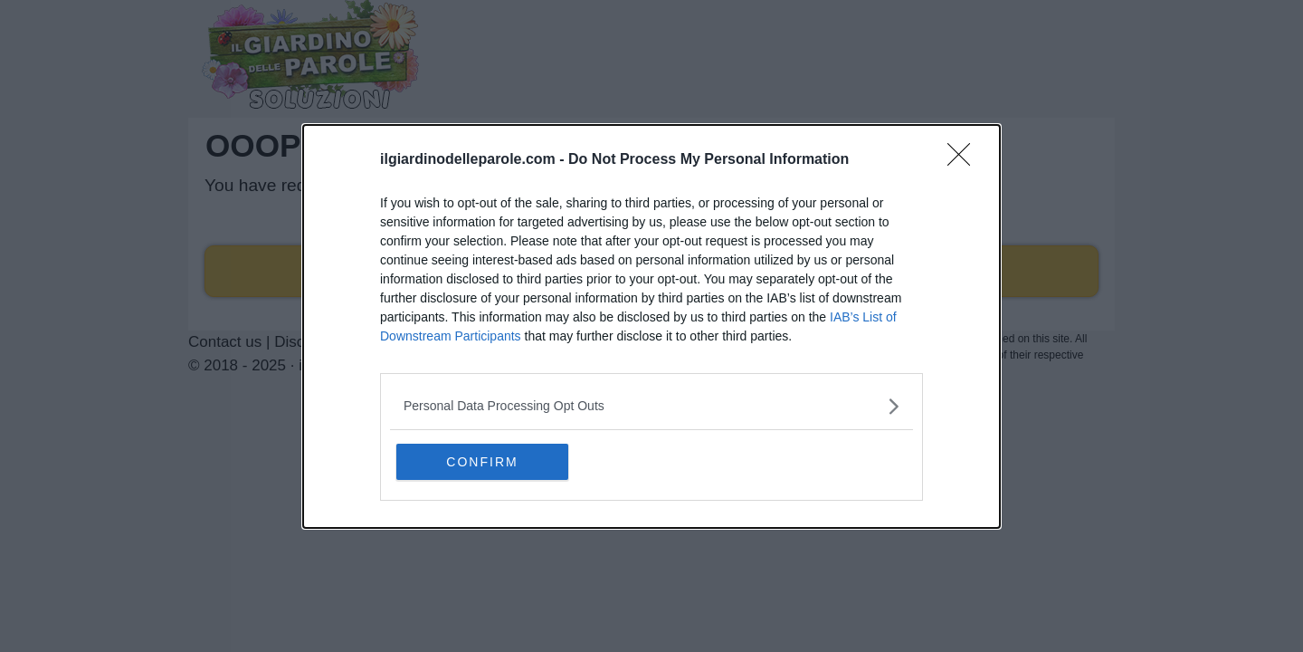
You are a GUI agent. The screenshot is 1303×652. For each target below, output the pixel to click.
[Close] (964, 160)
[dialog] (651, 326)
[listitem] (651, 406)
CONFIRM (482, 462)
